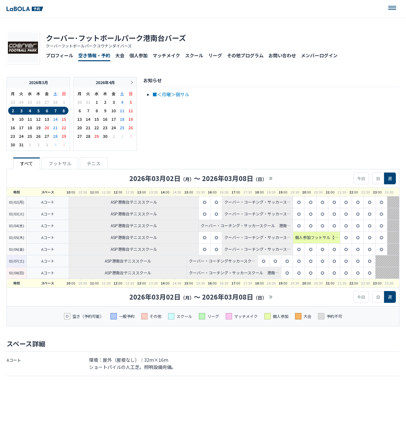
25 (30, 136)
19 (38, 127)
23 (12, 136)
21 (55, 127)
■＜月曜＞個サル (171, 94)
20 (47, 127)
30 (12, 144)
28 (55, 136)
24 (21, 136)
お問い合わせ (282, 55)
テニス (94, 163)
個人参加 (138, 55)
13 (47, 119)
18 (30, 127)
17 (21, 127)
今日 (361, 178)
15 (64, 119)
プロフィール (59, 55)
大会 (119, 55)
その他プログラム (245, 55)
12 (38, 119)
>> (271, 178)
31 (21, 144)
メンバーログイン (319, 55)
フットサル (59, 163)
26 (38, 136)
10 (21, 119)
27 (47, 136)
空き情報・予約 (94, 55)
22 (64, 127)
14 (55, 119)
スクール (194, 55)
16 (12, 127)
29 (64, 136)
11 (30, 119)
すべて (26, 163)
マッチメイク (166, 55)
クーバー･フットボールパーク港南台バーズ (116, 37)
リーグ (215, 55)
